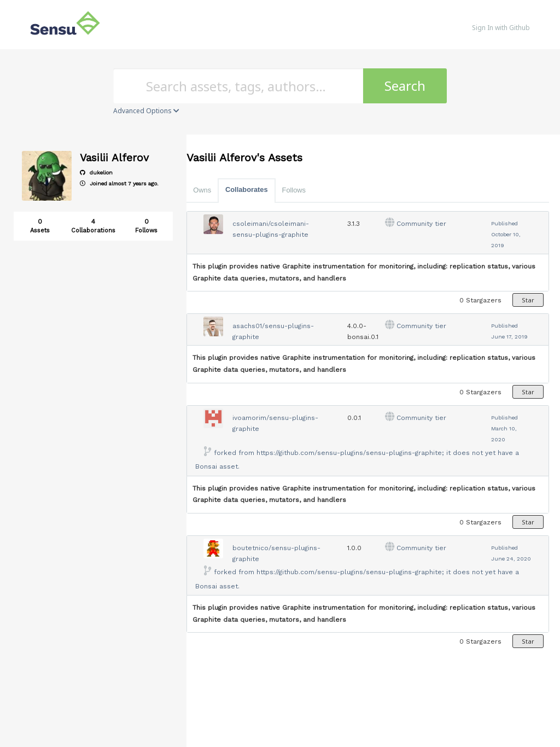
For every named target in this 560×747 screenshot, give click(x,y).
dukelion (96, 173)
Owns (202, 190)
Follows (294, 190)
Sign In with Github (501, 27)
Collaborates (246, 189)
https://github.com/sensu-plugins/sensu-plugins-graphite (349, 453)
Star (528, 300)
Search (404, 86)
